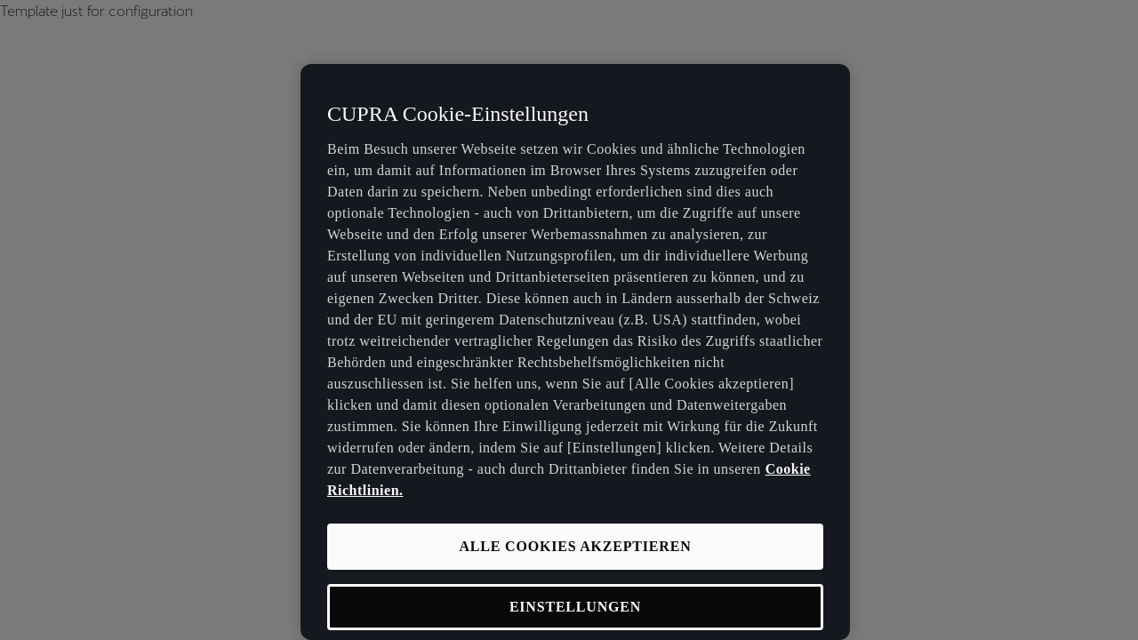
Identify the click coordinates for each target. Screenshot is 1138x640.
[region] (575, 352)
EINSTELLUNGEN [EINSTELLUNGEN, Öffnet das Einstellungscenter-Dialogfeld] (575, 606)
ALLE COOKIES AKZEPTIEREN (575, 546)
